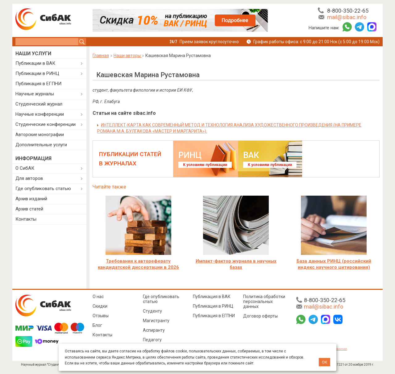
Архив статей (29, 209)
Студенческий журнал (38, 104)
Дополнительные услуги (41, 145)
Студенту (152, 311)
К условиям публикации (205, 165)
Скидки (100, 306)
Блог (97, 325)
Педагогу (152, 339)
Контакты (25, 219)
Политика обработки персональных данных (264, 301)
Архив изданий (31, 199)
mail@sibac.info (346, 17)
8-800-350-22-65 (347, 10)
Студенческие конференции (45, 124)
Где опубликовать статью (43, 188)
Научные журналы (34, 94)
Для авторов (29, 178)
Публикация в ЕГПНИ (38, 83)
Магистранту (156, 320)
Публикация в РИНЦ (213, 306)
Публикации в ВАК (35, 63)
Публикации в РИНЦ (37, 73)
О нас (98, 296)
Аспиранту (154, 330)
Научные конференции (39, 114)
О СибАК (24, 168)
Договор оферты (260, 316)
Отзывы (101, 315)
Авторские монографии (39, 134)
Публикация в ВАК (212, 296)
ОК (324, 362)
